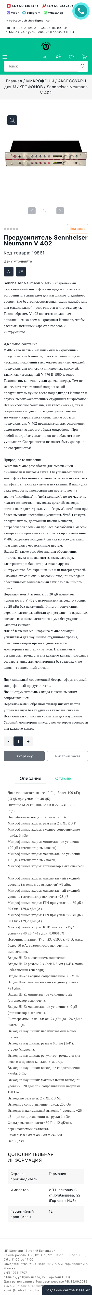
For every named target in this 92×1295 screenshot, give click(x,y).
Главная (14, 80)
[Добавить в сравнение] (21, 271)
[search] (83, 66)
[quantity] (18, 741)
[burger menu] (5, 57)
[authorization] (44, 57)
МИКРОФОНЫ (40, 80)
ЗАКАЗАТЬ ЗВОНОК (82, 11)
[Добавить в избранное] (8, 271)
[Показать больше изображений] (12, 120)
